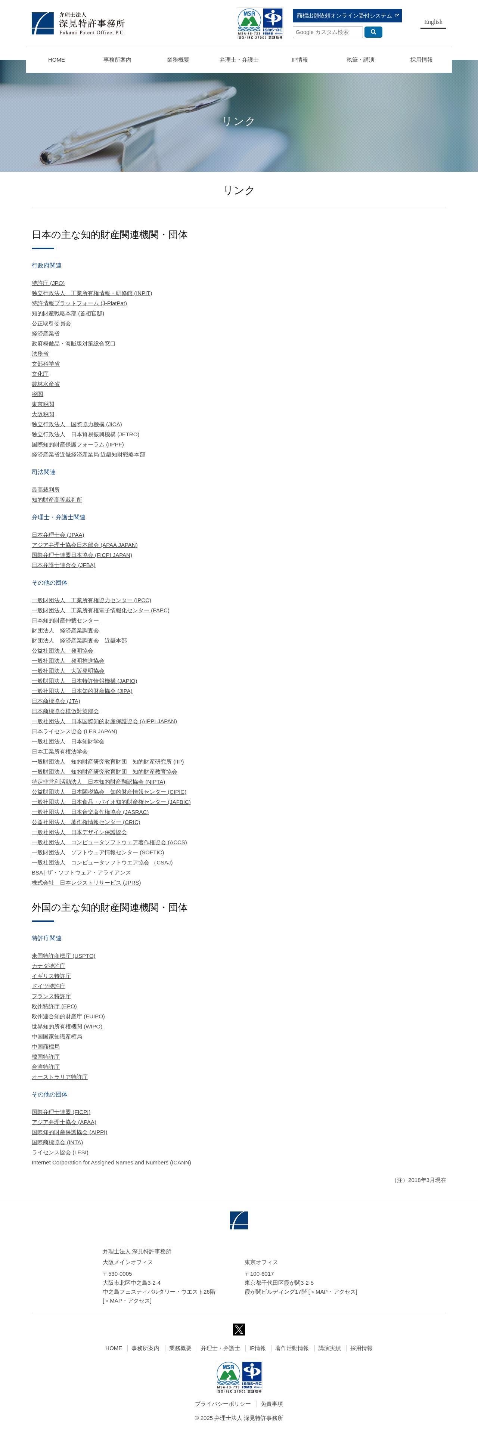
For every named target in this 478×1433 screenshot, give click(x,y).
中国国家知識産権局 (57, 1036)
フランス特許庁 (51, 996)
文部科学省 (46, 363)
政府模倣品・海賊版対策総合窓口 (74, 343)
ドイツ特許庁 (48, 986)
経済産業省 (46, 333)
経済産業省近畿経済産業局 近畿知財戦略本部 (88, 454)
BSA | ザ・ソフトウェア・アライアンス (81, 872)
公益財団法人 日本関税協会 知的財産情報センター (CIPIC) (109, 792)
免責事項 (272, 1403)
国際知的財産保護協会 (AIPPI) (70, 1132)
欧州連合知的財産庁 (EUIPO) (68, 1016)
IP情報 (257, 1348)
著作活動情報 (292, 1348)
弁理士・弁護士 (239, 59)
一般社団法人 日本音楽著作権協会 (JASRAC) (90, 812)
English (433, 22)
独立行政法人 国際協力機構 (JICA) (77, 424)
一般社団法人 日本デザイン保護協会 (79, 832)
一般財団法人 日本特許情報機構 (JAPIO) (84, 681)
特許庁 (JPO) (48, 283)
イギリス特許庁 (51, 976)
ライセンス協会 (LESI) (60, 1152)
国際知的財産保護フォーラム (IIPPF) (78, 444)
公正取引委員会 (51, 323)
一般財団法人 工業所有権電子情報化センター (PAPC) (101, 610)
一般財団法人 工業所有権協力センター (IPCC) (91, 600)
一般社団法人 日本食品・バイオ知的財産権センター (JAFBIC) (111, 802)
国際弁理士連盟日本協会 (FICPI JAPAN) (82, 555)
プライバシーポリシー (223, 1403)
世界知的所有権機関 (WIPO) (67, 1026)
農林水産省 (46, 384)
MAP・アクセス (130, 1300)
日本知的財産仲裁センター (65, 620)
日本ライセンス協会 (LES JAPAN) (74, 731)
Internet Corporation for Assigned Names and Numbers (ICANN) (111, 1162)
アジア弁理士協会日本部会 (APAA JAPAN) (85, 545)
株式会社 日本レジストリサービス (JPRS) (86, 882)
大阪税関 (43, 414)
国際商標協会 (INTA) (57, 1142)
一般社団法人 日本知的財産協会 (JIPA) (82, 691)
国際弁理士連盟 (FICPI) (61, 1112)
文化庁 (40, 374)
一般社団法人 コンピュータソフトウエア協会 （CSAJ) (102, 862)
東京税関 (43, 404)
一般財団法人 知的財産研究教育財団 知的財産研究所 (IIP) (108, 761)
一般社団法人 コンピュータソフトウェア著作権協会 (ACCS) (109, 842)
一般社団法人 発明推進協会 (68, 660)
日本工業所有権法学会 (60, 751)
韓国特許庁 (46, 1056)
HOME (56, 59)
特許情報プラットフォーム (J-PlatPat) (79, 303)
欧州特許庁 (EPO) (54, 1006)
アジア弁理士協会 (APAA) (64, 1122)
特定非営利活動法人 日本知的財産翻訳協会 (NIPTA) (98, 782)
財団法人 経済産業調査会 (65, 630)
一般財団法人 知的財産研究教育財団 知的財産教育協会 (104, 771)
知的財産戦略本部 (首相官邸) (68, 313)
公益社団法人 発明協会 (62, 650)
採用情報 (361, 1348)
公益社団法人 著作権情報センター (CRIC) (86, 822)
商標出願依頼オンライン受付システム (344, 15)
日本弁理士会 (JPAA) (58, 535)
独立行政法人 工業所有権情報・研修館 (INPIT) (92, 293)
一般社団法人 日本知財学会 (68, 741)
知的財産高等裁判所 (57, 499)
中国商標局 (46, 1046)
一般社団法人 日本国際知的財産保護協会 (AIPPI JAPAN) (104, 721)
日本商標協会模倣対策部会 (65, 711)
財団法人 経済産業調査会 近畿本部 (79, 640)
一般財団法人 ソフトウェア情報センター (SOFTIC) (98, 852)
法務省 (40, 353)
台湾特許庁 (46, 1067)
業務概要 (178, 59)
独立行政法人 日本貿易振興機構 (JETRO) (85, 434)
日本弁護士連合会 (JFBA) (64, 565)
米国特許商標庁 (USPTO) (64, 956)
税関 (37, 394)
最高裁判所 (46, 489)
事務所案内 (145, 1348)
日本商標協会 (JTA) (56, 701)
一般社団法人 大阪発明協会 (68, 671)
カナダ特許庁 (48, 966)
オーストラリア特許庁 (60, 1077)
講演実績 (330, 1348)
